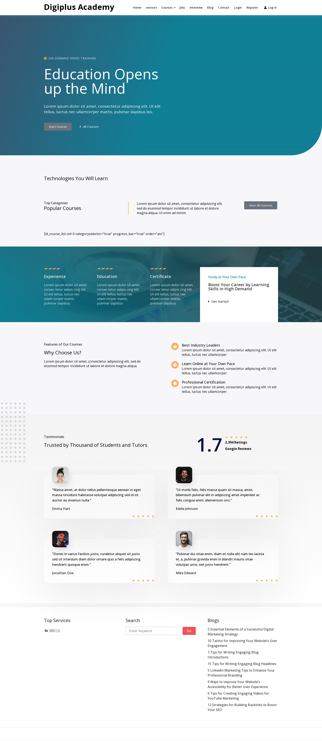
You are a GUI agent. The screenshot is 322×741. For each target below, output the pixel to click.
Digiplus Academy (79, 6)
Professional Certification (203, 382)
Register (252, 7)
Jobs (182, 7)
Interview (196, 7)
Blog (210, 7)
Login (238, 7)
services (151, 7)
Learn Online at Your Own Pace (208, 363)
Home (137, 7)
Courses (167, 7)
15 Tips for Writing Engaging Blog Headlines (242, 663)
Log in (270, 7)
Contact (223, 7)
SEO (52, 630)
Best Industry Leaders (201, 345)
